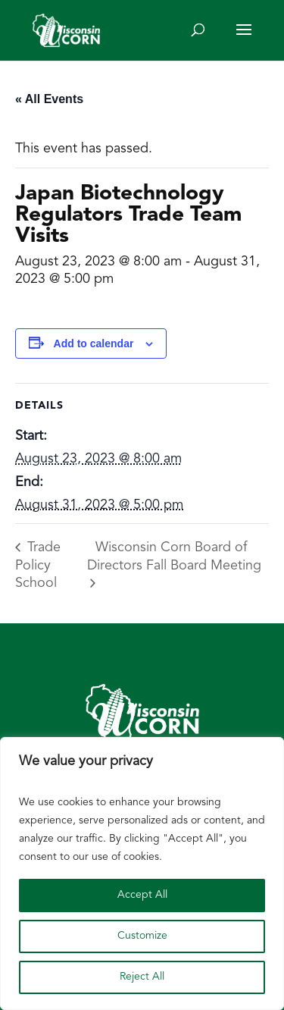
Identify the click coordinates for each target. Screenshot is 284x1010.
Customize (142, 936)
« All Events (49, 99)
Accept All (142, 895)
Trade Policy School (38, 566)
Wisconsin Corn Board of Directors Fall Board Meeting (174, 556)
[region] (142, 873)
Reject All (142, 977)
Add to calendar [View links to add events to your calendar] (94, 343)
